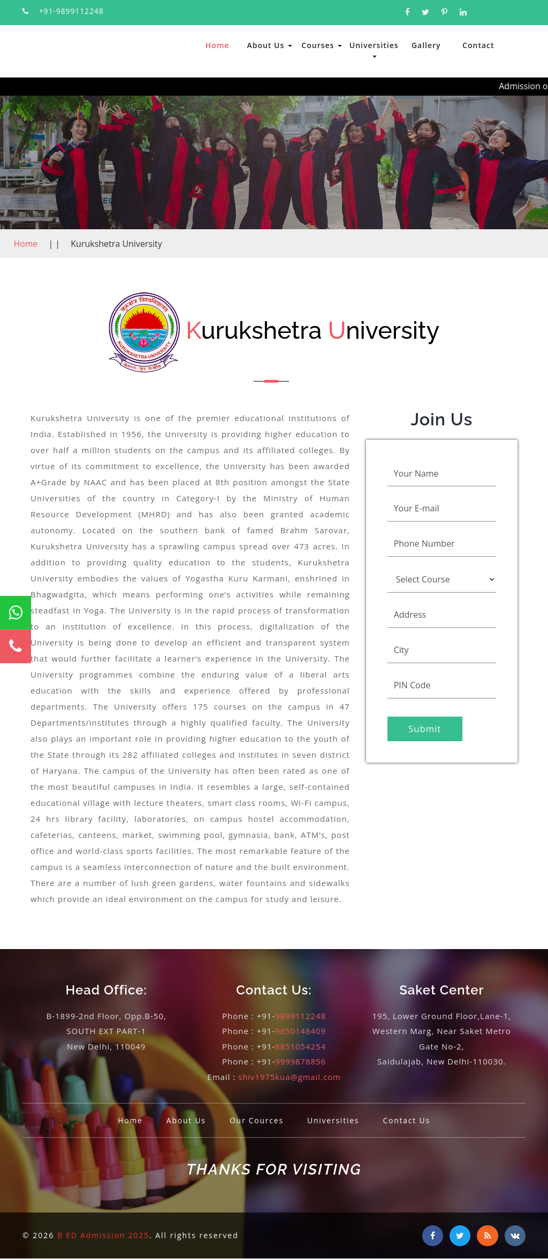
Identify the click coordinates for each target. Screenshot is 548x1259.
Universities (374, 49)
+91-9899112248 (72, 11)
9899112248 (300, 1016)
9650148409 (300, 1030)
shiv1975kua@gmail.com (289, 1076)
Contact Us (409, 1120)
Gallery (426, 45)
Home (218, 45)
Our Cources (256, 1120)
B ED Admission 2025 (104, 1235)
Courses (321, 45)
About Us (269, 45)
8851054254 (300, 1046)
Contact (478, 45)
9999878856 (300, 1061)
